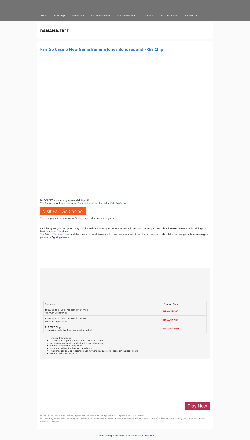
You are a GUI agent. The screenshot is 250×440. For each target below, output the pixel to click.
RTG (191, 418)
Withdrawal (138, 415)
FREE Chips (60, 15)
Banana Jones (85, 203)
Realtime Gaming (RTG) (177, 418)
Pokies (162, 418)
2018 (45, 418)
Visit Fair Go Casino (63, 211)
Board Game (128, 418)
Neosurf (154, 418)
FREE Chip (102, 415)
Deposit (77, 415)
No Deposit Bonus (101, 15)
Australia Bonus (169, 15)
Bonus (62, 415)
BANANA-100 (170, 311)
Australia (61, 418)
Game (110, 415)
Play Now (197, 405)
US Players (54, 421)
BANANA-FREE (171, 328)
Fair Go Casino (118, 203)
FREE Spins (78, 15)
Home (43, 15)
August (52, 418)
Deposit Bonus (89, 415)
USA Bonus (148, 15)
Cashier (69, 415)
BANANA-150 (100, 418)
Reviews (192, 15)
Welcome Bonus (126, 15)
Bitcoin (46, 415)
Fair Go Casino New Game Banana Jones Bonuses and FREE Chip (101, 49)
